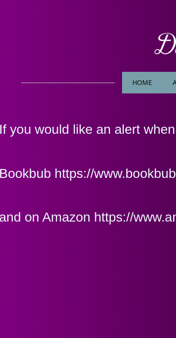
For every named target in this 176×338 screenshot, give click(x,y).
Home (142, 82)
